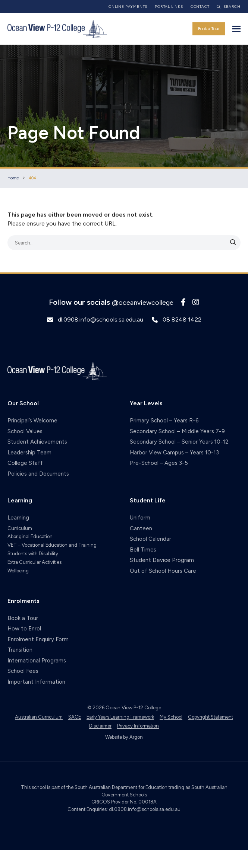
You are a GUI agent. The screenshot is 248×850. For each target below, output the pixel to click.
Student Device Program (162, 560)
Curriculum (19, 528)
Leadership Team (29, 452)
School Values (25, 431)
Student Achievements (37, 441)
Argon (136, 737)
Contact (200, 6)
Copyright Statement (210, 717)
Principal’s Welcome (32, 420)
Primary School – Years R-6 (164, 420)
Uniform (140, 517)
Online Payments (128, 6)
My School (171, 717)
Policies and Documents (38, 473)
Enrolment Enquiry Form (38, 639)
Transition (19, 649)
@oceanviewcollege (142, 302)
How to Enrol (24, 628)
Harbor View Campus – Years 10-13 (174, 452)
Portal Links (169, 6)
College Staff (25, 463)
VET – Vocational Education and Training (52, 545)
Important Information (36, 681)
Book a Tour (209, 28)
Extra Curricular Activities (34, 562)
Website (113, 737)
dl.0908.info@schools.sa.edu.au (100, 319)
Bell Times (143, 549)
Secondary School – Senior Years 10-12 (179, 441)
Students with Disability (32, 553)
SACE (74, 717)
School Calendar (150, 539)
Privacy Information (138, 726)
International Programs (36, 660)
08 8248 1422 (182, 319)
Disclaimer (100, 726)
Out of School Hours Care (163, 571)
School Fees (22, 671)
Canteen (141, 528)
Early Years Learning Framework (120, 717)
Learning (18, 517)
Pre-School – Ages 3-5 (159, 463)
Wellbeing (18, 570)
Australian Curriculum (39, 717)
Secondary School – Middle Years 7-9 (177, 431)
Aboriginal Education (30, 536)
